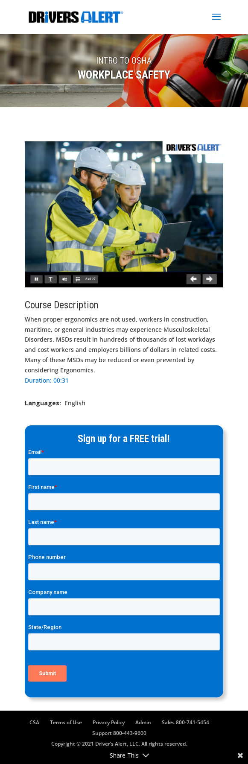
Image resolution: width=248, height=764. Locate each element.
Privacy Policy (109, 722)
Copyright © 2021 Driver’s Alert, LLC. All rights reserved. (119, 743)
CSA (34, 722)
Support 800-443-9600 (119, 733)
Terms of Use (66, 722)
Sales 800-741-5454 (185, 722)
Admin (143, 722)
